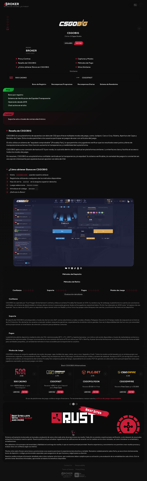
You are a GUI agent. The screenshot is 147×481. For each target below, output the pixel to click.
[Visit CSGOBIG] (79, 43)
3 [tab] (72, 200)
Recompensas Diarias (85, 84)
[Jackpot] (78, 268)
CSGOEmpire (127, 381)
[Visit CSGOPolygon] (96, 392)
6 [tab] (81, 200)
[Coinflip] (75, 268)
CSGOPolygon (91, 381)
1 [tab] (70, 404)
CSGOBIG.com (21, 175)
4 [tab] (75, 200)
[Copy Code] (119, 53)
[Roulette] (72, 268)
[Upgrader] (81, 268)
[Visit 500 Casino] (25, 392)
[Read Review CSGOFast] (51, 392)
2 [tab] (69, 200)
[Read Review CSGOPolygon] (87, 392)
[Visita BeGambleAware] (80, 475)
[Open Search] (141, 5)
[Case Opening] (66, 268)
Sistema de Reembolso (107, 84)
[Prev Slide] (15, 232)
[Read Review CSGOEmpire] (122, 392)
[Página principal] (66, 473)
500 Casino (21, 78)
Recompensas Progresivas (60, 84)
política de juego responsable (108, 398)
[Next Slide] (131, 232)
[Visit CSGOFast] (60, 392)
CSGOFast (87, 78)
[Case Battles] (69, 268)
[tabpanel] (73, 232)
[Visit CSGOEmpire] (131, 392)
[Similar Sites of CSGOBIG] (68, 43)
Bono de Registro (37, 84)
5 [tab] (78, 200)
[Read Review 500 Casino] (16, 392)
